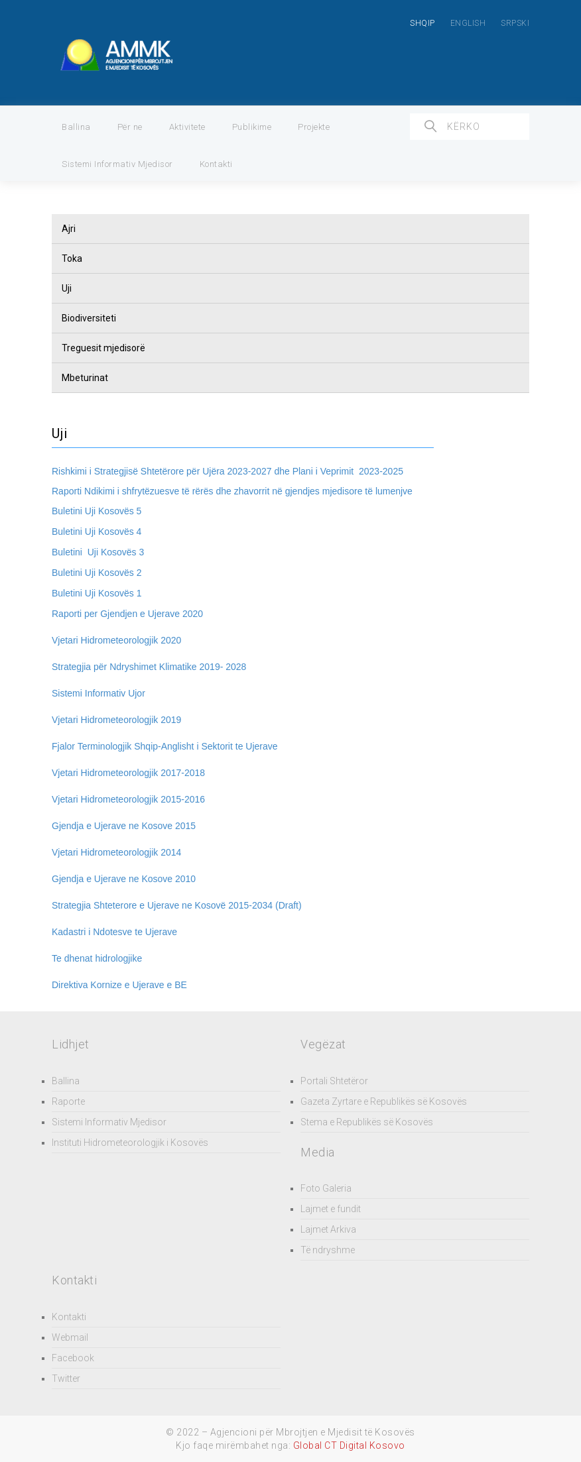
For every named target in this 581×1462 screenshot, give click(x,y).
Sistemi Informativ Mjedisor (117, 164)
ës (129, 511)
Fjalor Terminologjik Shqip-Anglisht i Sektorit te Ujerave (165, 746)
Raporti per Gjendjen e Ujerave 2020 (127, 613)
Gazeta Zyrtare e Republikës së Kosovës (383, 1101)
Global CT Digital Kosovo (349, 1445)
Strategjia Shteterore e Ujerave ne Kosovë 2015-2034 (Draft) (177, 905)
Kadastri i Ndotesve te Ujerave (114, 932)
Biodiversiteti (89, 318)
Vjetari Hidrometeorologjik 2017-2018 (128, 772)
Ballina (76, 127)
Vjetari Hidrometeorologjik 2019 (116, 719)
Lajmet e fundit (330, 1209)
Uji (67, 288)
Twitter (66, 1378)
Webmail (70, 1337)
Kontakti (216, 164)
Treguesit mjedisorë (103, 348)
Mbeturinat (85, 377)
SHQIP (422, 23)
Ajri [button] (69, 228)
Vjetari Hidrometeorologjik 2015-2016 (128, 799)
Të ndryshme (327, 1250)
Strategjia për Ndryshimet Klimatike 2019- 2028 (149, 666)
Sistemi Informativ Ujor (98, 693)
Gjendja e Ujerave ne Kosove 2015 (124, 825)
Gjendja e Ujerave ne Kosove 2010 (124, 878)
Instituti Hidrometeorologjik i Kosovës (130, 1142)
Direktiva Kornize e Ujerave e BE (119, 985)
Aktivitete (187, 127)
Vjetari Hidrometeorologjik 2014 (116, 852)
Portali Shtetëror (334, 1081)
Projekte (314, 127)
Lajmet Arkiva (328, 1229)
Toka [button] (72, 258)
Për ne (130, 127)
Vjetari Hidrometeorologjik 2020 (116, 640)
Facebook (73, 1358)
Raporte (68, 1101)
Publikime (252, 127)
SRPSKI (515, 23)
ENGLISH (468, 23)
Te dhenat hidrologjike (97, 958)
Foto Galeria (326, 1188)
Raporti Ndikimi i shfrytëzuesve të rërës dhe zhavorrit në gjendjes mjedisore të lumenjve (232, 491)
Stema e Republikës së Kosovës (366, 1122)
